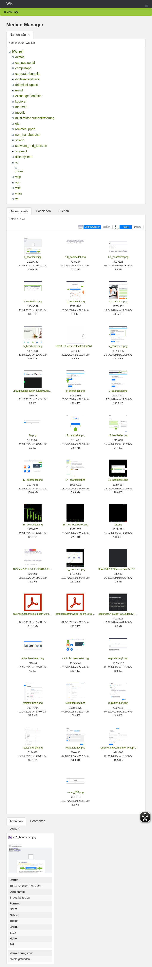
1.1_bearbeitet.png (118, 257)
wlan (18, 193)
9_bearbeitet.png (118, 390)
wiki (17, 188)
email (19, 90)
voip (18, 177)
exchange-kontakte (28, 96)
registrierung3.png (75, 702)
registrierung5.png (33, 747)
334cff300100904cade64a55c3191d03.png (121, 569)
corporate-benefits (27, 73)
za (17, 199)
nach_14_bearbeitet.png (75, 658)
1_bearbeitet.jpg (32, 257)
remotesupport (25, 129)
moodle (20, 112)
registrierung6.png (75, 747)
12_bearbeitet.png (118, 435)
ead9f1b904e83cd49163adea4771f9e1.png (122, 613)
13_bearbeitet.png (33, 479)
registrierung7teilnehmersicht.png (118, 747)
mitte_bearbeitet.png (32, 658)
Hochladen (43, 211)
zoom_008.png (75, 792)
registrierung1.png (118, 658)
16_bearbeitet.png (33, 524)
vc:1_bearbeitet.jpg (24, 837)
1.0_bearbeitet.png (75, 257)
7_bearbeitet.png (118, 346)
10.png (32, 435)
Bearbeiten (37, 821)
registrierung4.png (118, 702)
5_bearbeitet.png (32, 346)
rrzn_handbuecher (27, 134)
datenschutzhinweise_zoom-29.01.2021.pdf (37, 613)
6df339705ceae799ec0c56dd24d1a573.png (79, 346)
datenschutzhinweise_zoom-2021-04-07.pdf (80, 613)
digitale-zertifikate (27, 79)
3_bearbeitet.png (75, 301)
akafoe (20, 57)
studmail (21, 151)
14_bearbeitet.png (75, 479)
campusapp (23, 68)
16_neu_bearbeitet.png (75, 524)
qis (17, 123)
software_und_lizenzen (31, 145)
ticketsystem (23, 157)
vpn (17, 182)
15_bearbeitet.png (118, 479)
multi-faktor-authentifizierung (34, 118)
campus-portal (25, 62)
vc (16, 162)
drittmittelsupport (26, 84)
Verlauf (14, 829)
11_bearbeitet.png (75, 435)
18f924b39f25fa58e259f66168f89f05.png (35, 569)
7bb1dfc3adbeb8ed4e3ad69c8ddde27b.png (37, 390)
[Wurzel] (17, 51)
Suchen (63, 211)
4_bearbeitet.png (118, 301)
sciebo (19, 140)
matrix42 (21, 107)
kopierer (21, 101)
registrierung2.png (33, 702)
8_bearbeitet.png (75, 390)
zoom (19, 171)
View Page (13, 11)
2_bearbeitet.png (32, 301)
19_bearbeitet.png (75, 569)
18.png (118, 524)
